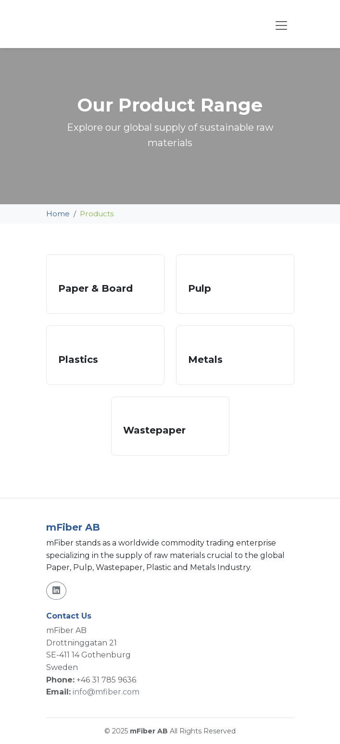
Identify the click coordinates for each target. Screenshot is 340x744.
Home (58, 213)
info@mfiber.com (106, 691)
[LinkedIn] (56, 591)
